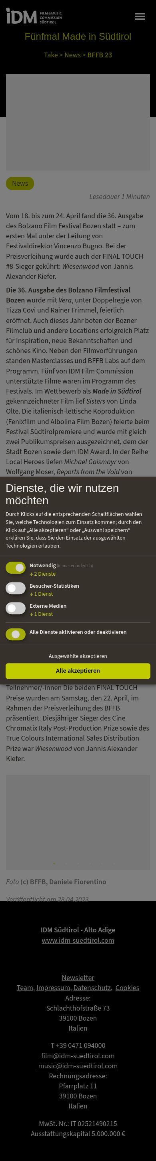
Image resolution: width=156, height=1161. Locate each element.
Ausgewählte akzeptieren (78, 656)
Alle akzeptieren (78, 670)
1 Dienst (41, 594)
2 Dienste (43, 574)
